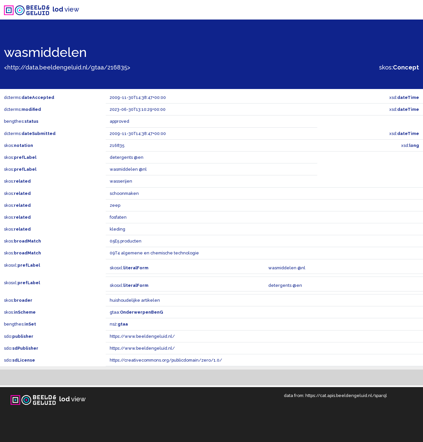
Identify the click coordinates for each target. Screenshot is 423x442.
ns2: (119, 324)
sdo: (18, 336)
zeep (115, 205)
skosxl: (22, 265)
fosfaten (118, 217)
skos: (399, 67)
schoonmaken (124, 193)
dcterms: (29, 97)
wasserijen (121, 181)
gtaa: (136, 312)
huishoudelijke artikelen (135, 300)
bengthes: (21, 121)
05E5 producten (125, 241)
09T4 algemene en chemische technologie (154, 252)
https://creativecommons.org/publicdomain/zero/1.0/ (166, 360)
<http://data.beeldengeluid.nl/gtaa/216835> (67, 67)
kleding (117, 229)
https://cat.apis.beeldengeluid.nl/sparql (346, 395)
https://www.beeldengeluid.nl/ (142, 336)
